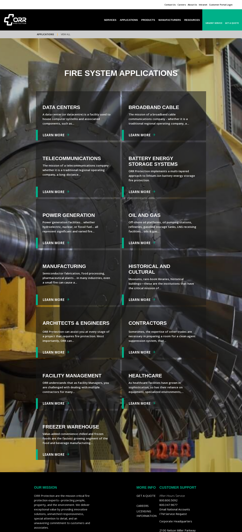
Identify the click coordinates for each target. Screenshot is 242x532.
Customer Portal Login (221, 4)
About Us (192, 4)
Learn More (53, 135)
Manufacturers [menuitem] (169, 20)
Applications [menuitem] (129, 20)
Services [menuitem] (110, 20)
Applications (45, 34)
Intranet (203, 4)
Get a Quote (146, 496)
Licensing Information (147, 513)
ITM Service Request (173, 514)
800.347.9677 (168, 505)
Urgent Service (214, 23)
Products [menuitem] (148, 20)
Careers (182, 4)
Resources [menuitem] (192, 20)
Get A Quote (232, 23)
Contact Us (170, 4)
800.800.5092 (168, 500)
